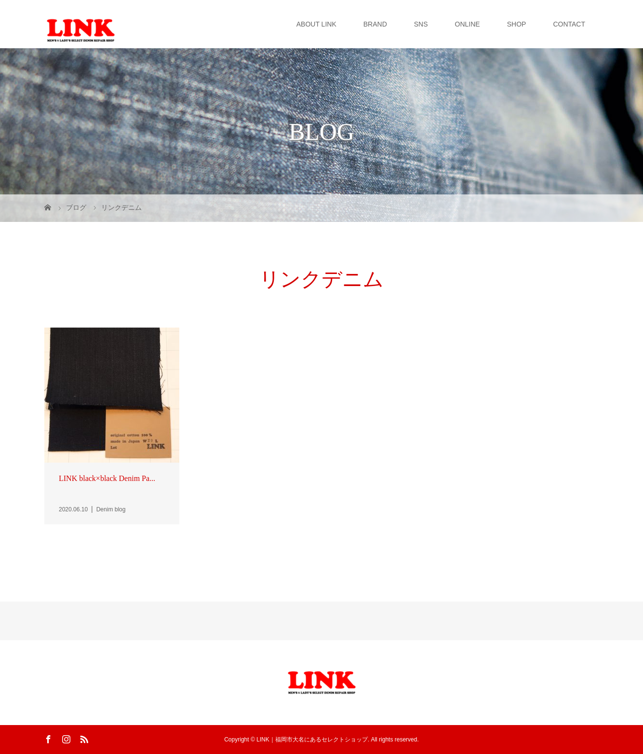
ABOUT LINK (316, 24)
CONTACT (569, 24)
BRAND (375, 24)
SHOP (516, 24)
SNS (421, 24)
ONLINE (467, 24)
